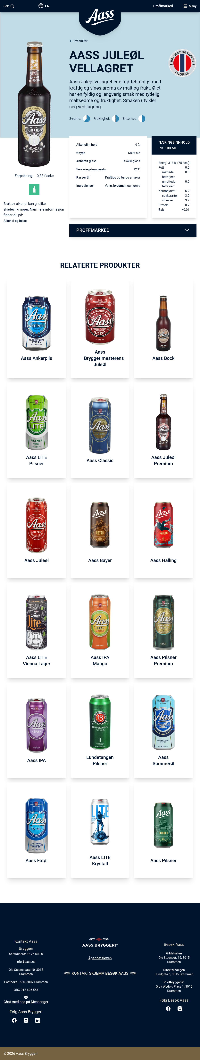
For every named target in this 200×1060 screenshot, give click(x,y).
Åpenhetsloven (100, 958)
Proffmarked (163, 6)
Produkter (81, 41)
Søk (6, 6)
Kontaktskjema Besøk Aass (100, 973)
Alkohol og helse (15, 221)
